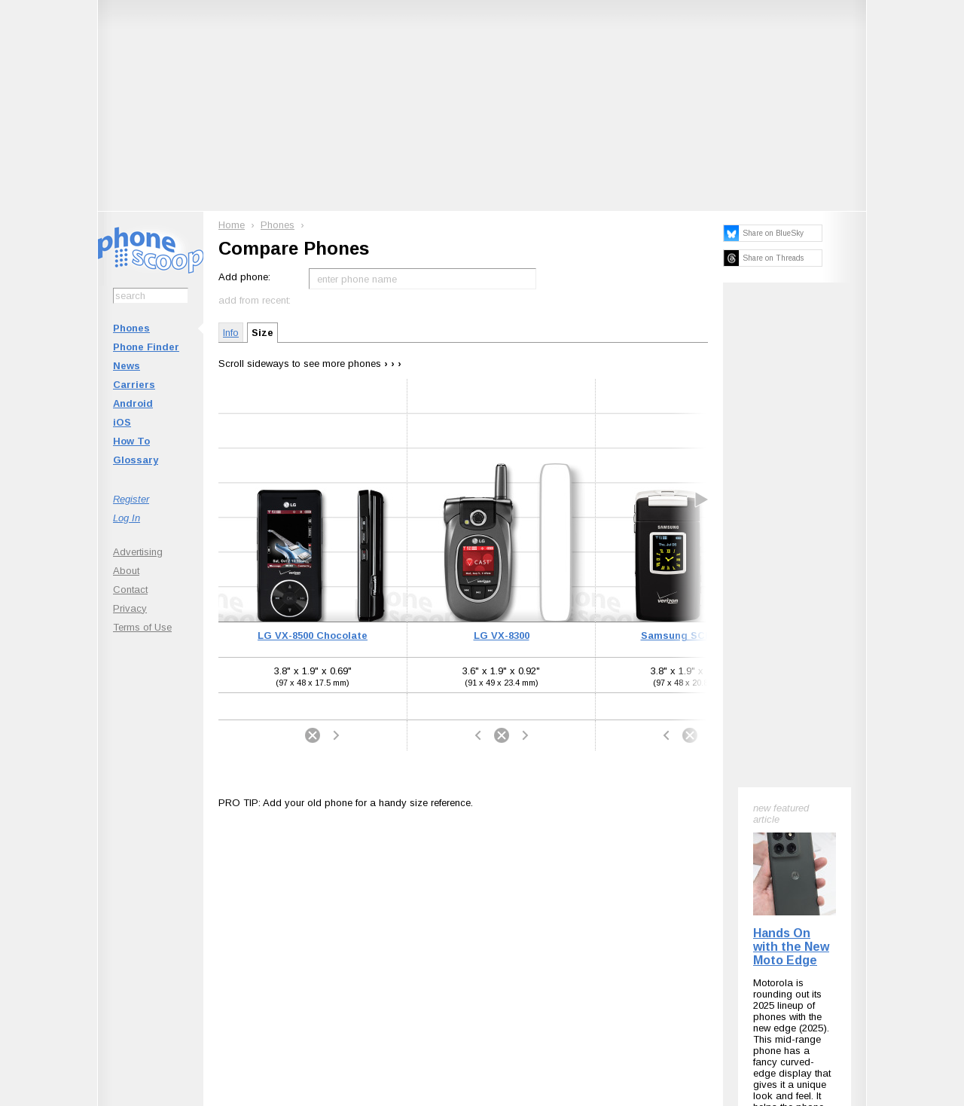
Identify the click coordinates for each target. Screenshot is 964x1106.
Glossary (135, 460)
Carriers (134, 384)
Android (133, 403)
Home (231, 225)
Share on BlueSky (773, 233)
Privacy (130, 608)
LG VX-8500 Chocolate (313, 635)
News (126, 365)
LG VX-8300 (501, 635)
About (126, 570)
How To (131, 441)
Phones (131, 328)
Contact (130, 589)
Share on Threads (773, 258)
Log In (126, 518)
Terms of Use (142, 627)
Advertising (138, 552)
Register (131, 499)
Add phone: (244, 277)
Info (231, 332)
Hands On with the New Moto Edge (791, 947)
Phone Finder (146, 347)
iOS (122, 422)
